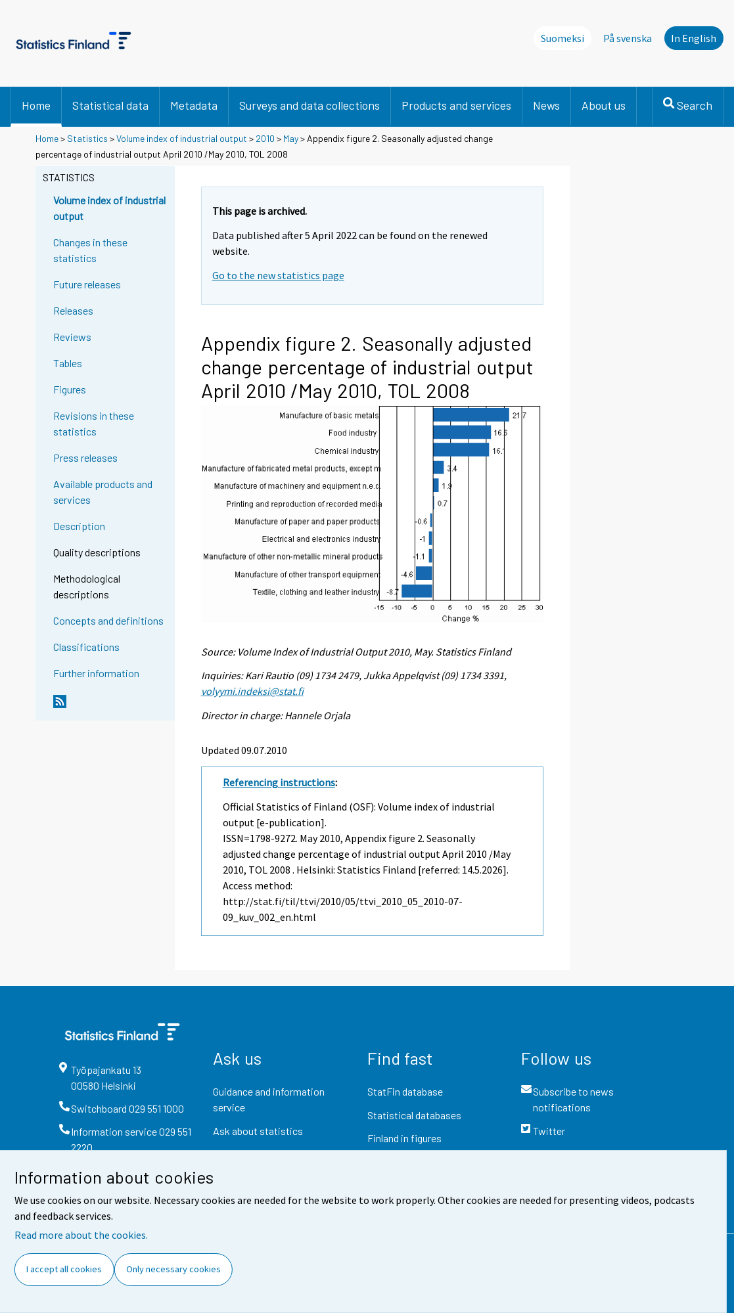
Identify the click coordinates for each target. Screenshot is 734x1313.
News (546, 105)
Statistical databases (414, 1115)
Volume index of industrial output (181, 138)
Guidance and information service (269, 1099)
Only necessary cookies (173, 1269)
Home (36, 105)
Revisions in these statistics (93, 423)
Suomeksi (562, 38)
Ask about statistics (258, 1130)
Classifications (86, 646)
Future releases (87, 284)
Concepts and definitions (108, 620)
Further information (96, 673)
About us (604, 105)
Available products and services (102, 492)
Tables (67, 363)
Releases (73, 310)
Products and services (456, 105)
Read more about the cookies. (81, 1234)
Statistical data (110, 105)
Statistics (87, 138)
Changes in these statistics (90, 250)
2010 (265, 138)
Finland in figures (404, 1138)
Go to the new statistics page (278, 275)
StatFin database (405, 1091)
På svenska (627, 38)
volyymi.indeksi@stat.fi (252, 691)
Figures (69, 389)
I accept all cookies (64, 1269)
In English (693, 38)
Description (79, 526)
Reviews (72, 336)
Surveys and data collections (309, 105)
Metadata (194, 105)
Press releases (85, 457)
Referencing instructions (279, 782)
